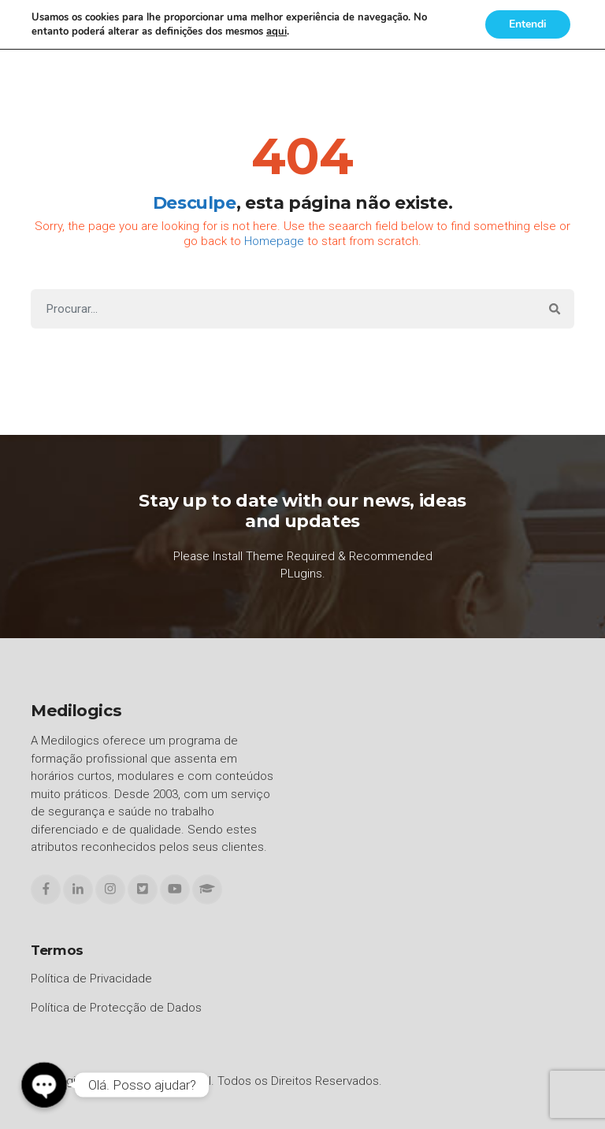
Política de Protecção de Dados (116, 1008)
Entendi (528, 24)
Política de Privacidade (91, 978)
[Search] (283, 309)
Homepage (274, 241)
